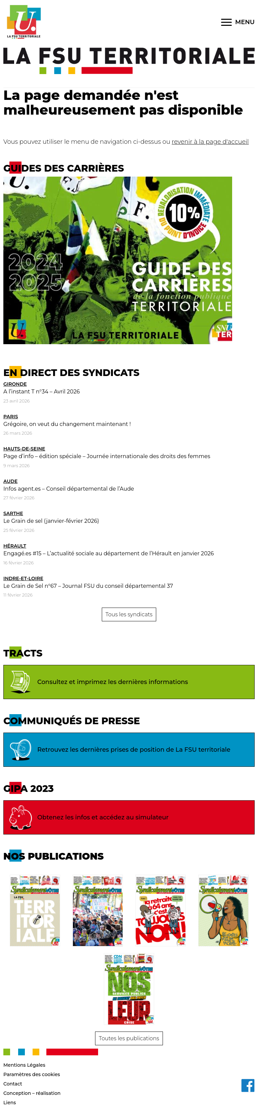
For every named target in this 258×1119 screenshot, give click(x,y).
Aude (10, 481)
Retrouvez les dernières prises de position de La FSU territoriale (118, 749)
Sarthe (13, 513)
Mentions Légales (24, 1065)
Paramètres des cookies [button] (31, 1074)
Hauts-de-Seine (24, 449)
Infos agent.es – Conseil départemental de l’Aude (68, 489)
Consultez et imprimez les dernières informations (97, 682)
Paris (10, 417)
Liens (9, 1103)
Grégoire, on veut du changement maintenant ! (67, 424)
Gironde (15, 384)
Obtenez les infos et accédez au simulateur (88, 817)
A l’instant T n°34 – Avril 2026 (41, 391)
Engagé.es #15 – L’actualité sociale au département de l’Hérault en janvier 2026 (108, 553)
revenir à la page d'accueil (210, 141)
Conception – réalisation (31, 1093)
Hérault (14, 546)
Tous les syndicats (129, 614)
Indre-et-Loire (23, 578)
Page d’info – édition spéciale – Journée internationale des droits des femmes (106, 456)
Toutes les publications (129, 1038)
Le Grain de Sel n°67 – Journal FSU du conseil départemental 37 (88, 586)
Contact (12, 1084)
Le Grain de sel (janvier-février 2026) (51, 521)
